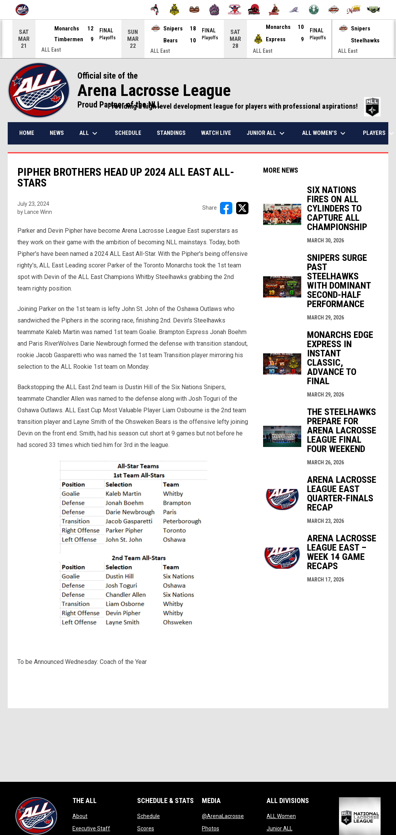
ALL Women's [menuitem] (324, 133)
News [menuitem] (57, 132)
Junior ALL (279, 828)
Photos (210, 828)
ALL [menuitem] (89, 133)
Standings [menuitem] (171, 132)
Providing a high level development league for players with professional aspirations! (244, 106)
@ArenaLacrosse (223, 816)
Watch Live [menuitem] (216, 132)
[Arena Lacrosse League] (24, 9)
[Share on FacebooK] (226, 208)
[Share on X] (242, 208)
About (79, 816)
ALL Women (281, 816)
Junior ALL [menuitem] (267, 133)
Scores (145, 828)
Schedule (148, 816)
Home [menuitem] (26, 132)
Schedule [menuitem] (128, 132)
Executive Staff (91, 828)
